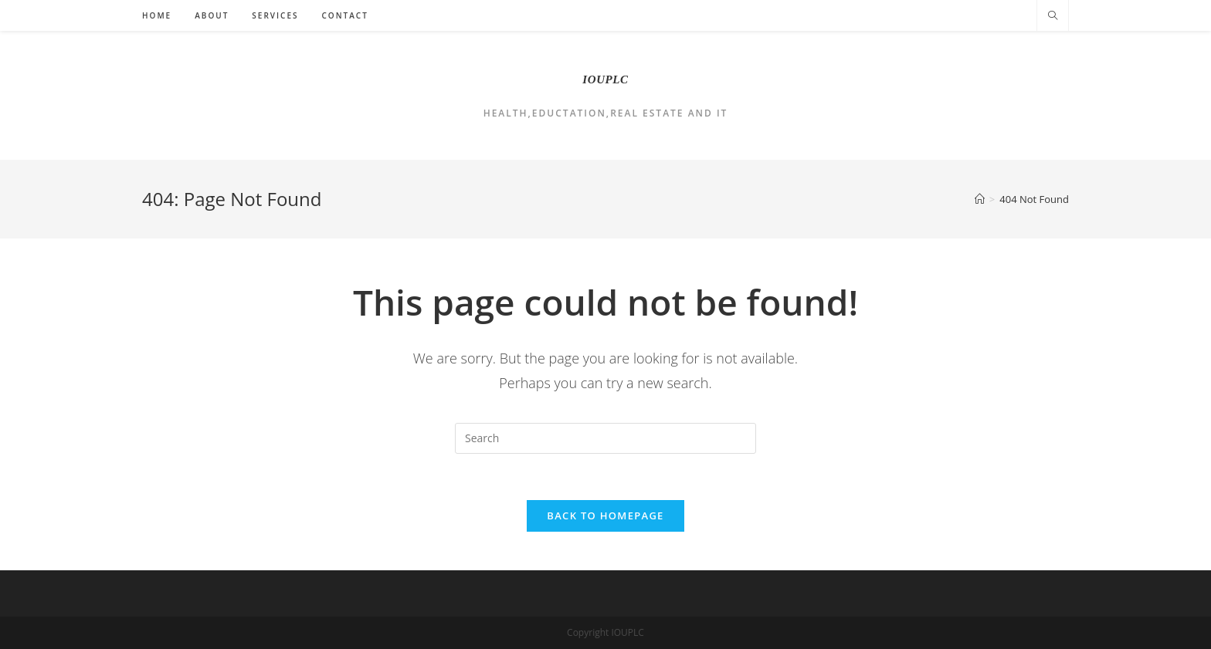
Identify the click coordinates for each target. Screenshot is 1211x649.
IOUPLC (605, 79)
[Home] (980, 199)
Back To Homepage (605, 515)
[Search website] (1052, 16)
